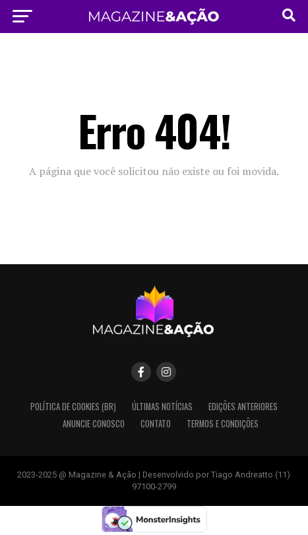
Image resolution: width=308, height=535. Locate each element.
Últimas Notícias (162, 406)
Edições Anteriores (243, 406)
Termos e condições (223, 423)
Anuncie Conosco (94, 423)
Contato (155, 423)
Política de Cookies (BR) (73, 406)
